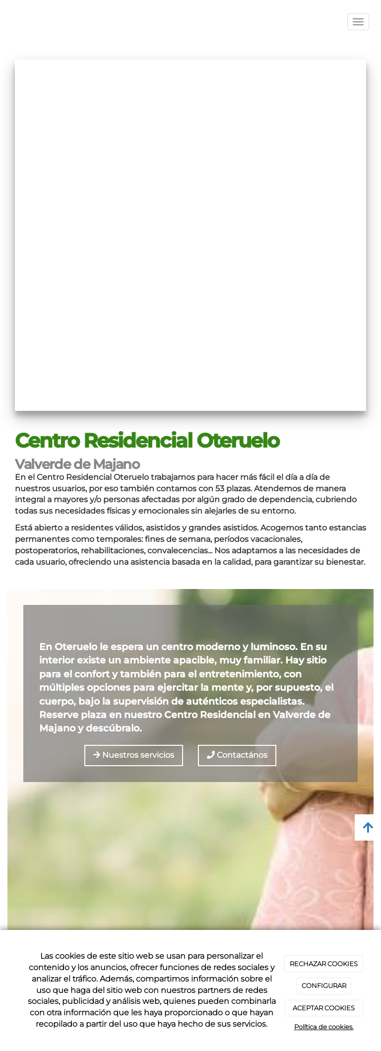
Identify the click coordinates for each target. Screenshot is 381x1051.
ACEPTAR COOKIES (324, 1008)
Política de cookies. (324, 1027)
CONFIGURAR (324, 985)
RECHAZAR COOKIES (324, 964)
